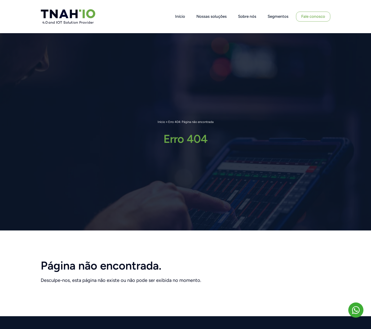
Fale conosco (313, 16)
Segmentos (278, 16)
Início (180, 16)
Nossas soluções (211, 16)
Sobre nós (247, 16)
